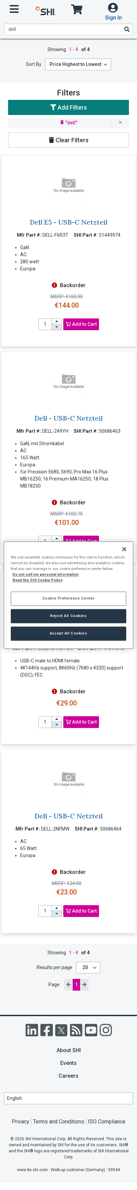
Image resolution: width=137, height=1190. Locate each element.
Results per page (54, 967)
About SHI (69, 1050)
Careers (68, 1076)
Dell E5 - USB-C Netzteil (68, 222)
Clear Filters (69, 140)
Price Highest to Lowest (75, 64)
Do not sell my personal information (45, 574)
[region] (68, 595)
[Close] (124, 549)
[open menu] (14, 9)
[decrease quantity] (57, 327)
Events (68, 1063)
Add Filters (68, 107)
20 (85, 967)
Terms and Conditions (58, 1121)
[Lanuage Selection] (68, 1098)
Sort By (33, 64)
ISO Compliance (107, 1121)
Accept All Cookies (68, 633)
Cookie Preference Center (68, 598)
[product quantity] (45, 324)
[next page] (84, 985)
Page (54, 984)
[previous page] (68, 985)
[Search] (126, 29)
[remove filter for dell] (120, 123)
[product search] (68, 29)
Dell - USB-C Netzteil (68, 418)
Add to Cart (81, 324)
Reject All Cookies (68, 615)
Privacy (20, 1121)
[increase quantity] (57, 321)
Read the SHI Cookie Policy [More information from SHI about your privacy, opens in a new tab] (37, 580)
